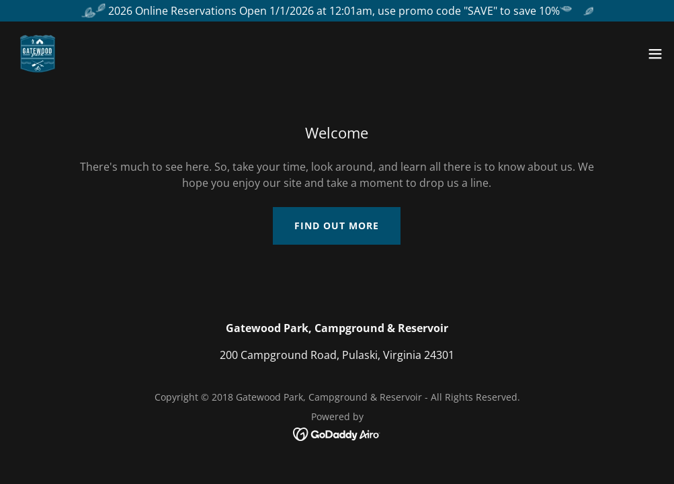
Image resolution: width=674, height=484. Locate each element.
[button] (655, 53)
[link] (38, 54)
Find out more (336, 225)
